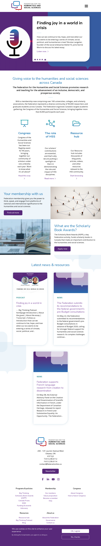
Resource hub (24, 518)
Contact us (50, 523)
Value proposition (50, 496)
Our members (50, 493)
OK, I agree (75, 531)
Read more (49, 178)
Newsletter (50, 471)
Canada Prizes (24, 501)
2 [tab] (37, 59)
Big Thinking (24, 493)
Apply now (62, 249)
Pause (45, 59)
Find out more (13, 212)
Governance (50, 520)
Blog (24, 523)
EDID (24, 503)
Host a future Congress (77, 496)
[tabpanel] (50, 41)
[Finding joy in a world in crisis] (29, 304)
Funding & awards (24, 506)
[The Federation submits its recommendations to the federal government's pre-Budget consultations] (70, 307)
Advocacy (24, 508)
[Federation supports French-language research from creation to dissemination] (50, 386)
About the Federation (50, 518)
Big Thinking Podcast (24, 520)
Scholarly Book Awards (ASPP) (24, 497)
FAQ (50, 501)
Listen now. (42, 51)
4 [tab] (42, 59)
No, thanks (75, 537)
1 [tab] (35, 59)
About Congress (77, 493)
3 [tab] (40, 59)
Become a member (50, 498)
